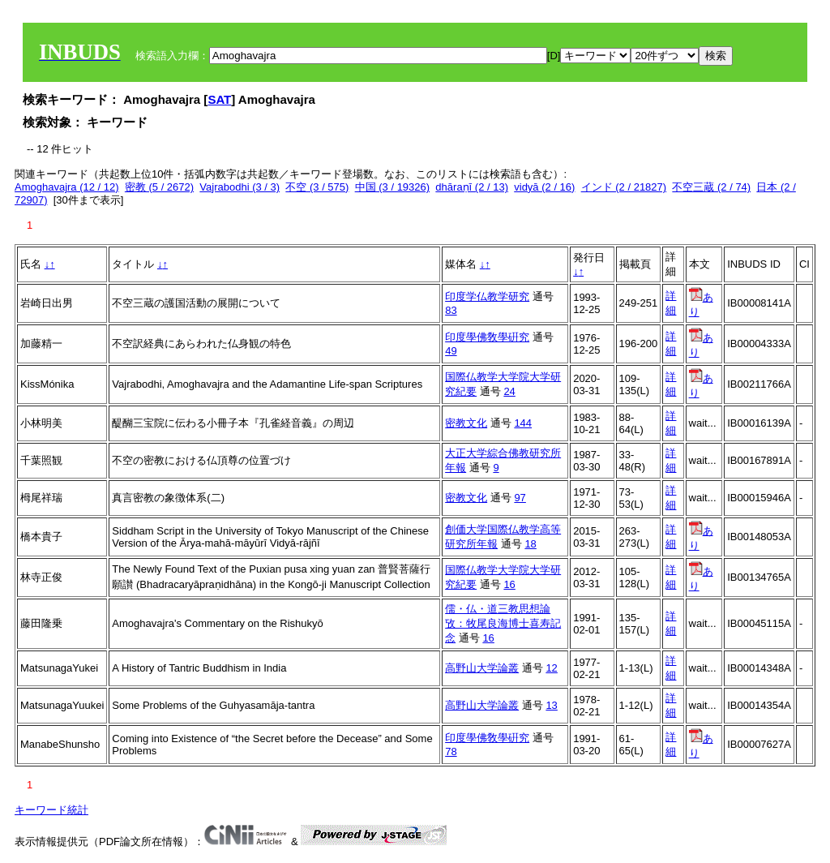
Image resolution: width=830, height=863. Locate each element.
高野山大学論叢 (482, 668)
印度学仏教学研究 (487, 296)
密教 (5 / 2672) (159, 187)
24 (509, 391)
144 (523, 423)
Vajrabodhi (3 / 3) (239, 187)
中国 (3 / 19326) (392, 187)
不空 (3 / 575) (317, 187)
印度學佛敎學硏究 (487, 337)
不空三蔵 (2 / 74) (711, 187)
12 (551, 668)
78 (450, 751)
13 (551, 705)
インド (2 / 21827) (624, 187)
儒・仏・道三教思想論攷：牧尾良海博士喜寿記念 (503, 623)
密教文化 (466, 423)
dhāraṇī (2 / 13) (471, 187)
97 (519, 498)
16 (509, 584)
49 (450, 351)
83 (450, 310)
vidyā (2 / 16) (544, 187)
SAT (219, 99)
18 (530, 544)
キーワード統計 (51, 810)
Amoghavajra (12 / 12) (67, 187)
